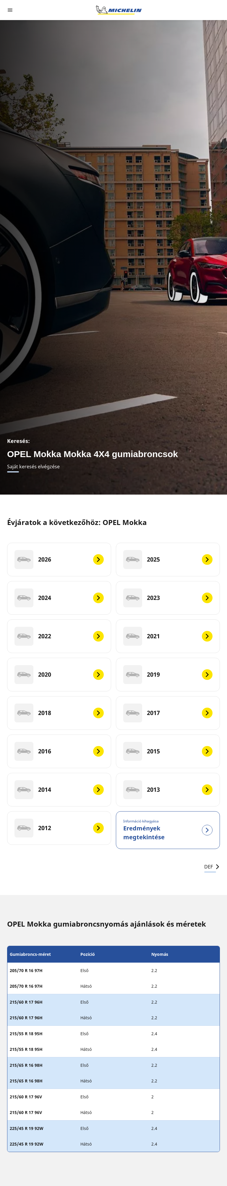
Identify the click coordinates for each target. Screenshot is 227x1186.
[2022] (59, 636)
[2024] (59, 598)
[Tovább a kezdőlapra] (118, 10)
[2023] (168, 598)
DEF (212, 866)
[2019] (168, 674)
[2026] (59, 559)
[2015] (168, 751)
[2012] (59, 828)
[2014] (59, 790)
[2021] (168, 636)
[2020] (59, 674)
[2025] (168, 559)
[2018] (59, 713)
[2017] (168, 713)
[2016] (59, 751)
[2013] (168, 790)
